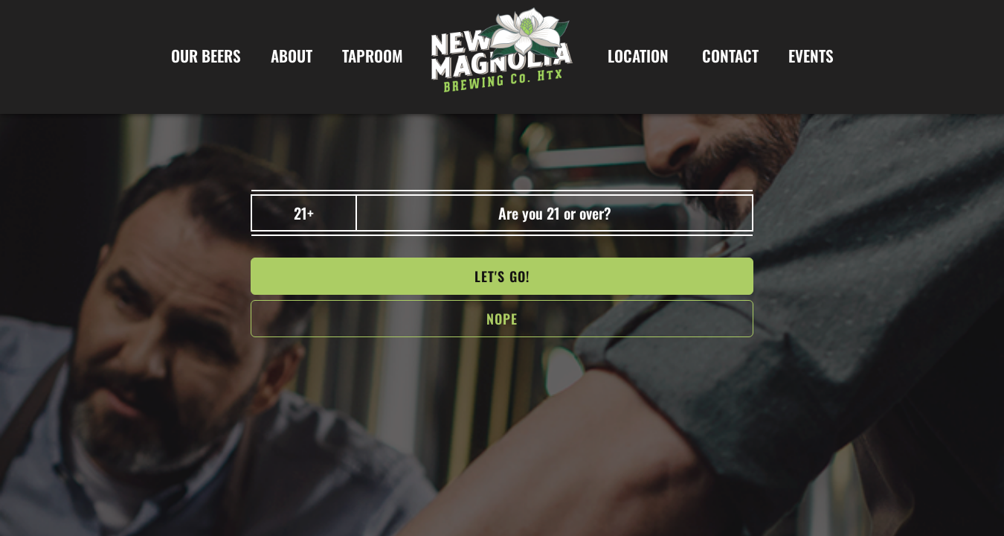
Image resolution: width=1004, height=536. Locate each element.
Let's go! (502, 276)
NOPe (502, 318)
